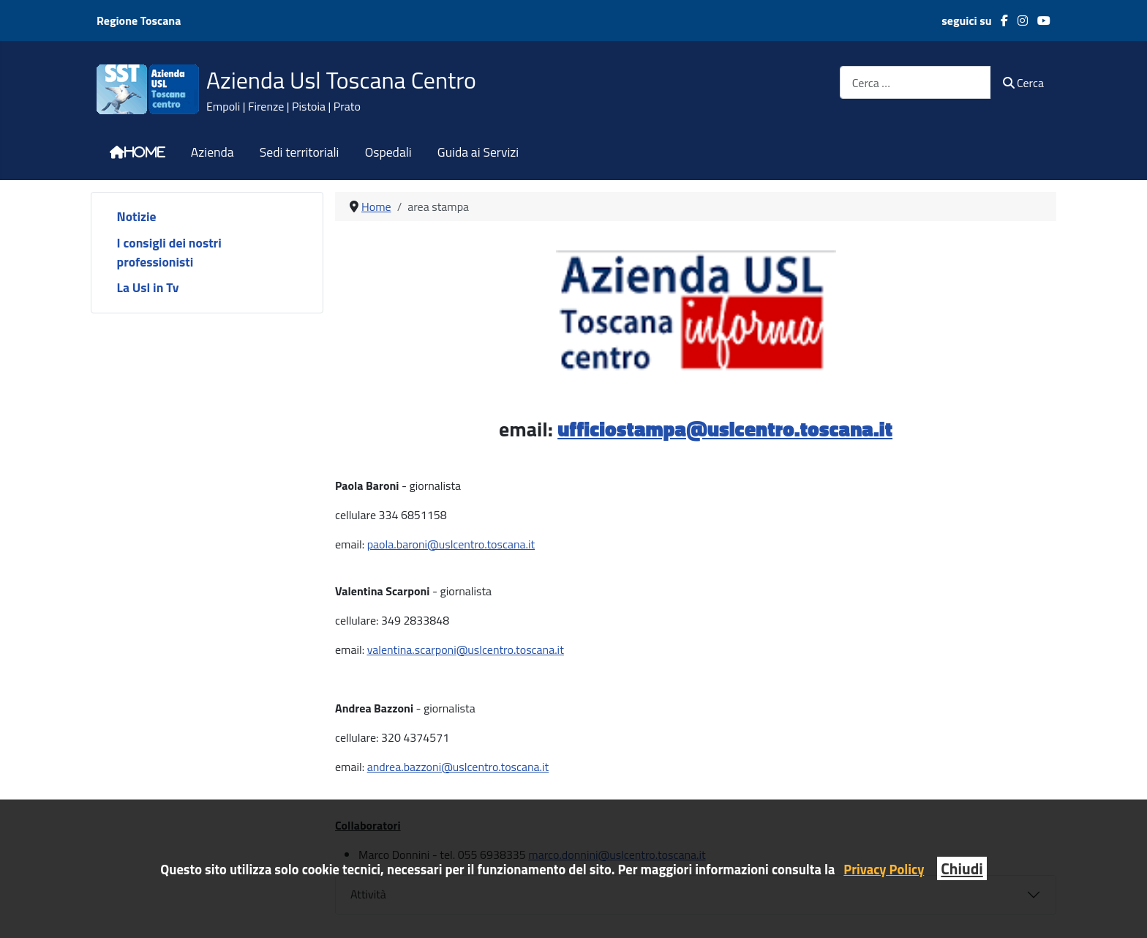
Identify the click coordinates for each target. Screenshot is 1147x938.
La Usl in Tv (148, 287)
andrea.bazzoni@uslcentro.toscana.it (458, 766)
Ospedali (388, 152)
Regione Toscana (139, 20)
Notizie (137, 216)
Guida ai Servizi (478, 152)
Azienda (212, 152)
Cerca (1023, 83)
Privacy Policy (883, 869)
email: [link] (435, 544)
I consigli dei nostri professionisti (169, 252)
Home (144, 152)
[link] (435, 544)
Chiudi (961, 868)
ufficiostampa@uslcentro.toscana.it (724, 428)
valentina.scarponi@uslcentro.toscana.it (465, 649)
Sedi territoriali (299, 152)
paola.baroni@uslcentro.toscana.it (451, 544)
